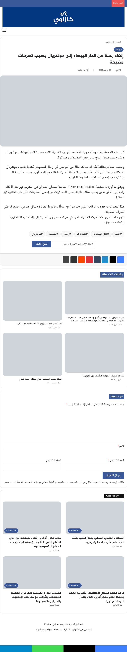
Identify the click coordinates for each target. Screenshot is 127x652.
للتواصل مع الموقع (44, 630)
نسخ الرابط (41, 244)
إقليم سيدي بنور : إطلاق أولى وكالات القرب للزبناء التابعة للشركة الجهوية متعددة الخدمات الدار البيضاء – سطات (95, 319)
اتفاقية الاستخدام (62, 630)
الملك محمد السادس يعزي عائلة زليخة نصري (40, 379)
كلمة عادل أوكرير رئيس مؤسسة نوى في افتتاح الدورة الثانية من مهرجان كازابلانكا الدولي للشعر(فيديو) (35, 542)
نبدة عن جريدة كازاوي (81, 630)
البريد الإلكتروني (116, 460)
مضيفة (53, 234)
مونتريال (36, 234)
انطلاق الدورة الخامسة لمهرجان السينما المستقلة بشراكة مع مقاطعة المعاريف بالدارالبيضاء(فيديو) (36, 597)
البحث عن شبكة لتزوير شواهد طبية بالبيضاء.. (39, 324)
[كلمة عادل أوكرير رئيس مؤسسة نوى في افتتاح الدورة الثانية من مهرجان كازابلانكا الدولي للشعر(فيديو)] (32, 518)
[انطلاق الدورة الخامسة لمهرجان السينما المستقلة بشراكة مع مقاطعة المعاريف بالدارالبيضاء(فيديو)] (32, 572)
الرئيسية (118, 42)
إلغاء (117, 234)
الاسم (121, 446)
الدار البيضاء (101, 234)
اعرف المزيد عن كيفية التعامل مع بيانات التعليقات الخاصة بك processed (36, 482)
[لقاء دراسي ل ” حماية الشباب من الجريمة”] (94, 353)
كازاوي (118, 70)
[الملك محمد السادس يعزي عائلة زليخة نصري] (32, 354)
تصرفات (81, 234)
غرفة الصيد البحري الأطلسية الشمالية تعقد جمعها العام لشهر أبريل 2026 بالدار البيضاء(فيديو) (96, 597)
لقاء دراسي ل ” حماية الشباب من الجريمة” (103, 376)
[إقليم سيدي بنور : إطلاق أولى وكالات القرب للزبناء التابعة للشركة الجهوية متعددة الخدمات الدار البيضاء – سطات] (94, 297)
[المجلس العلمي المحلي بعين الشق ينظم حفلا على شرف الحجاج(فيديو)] (95, 518)
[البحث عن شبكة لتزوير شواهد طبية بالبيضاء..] (32, 301)
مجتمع (109, 42)
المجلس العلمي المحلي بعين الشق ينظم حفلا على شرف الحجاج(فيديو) (97, 540)
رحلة (66, 234)
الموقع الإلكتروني (53, 460)
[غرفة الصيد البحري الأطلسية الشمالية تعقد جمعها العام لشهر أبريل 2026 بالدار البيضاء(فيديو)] (95, 572)
